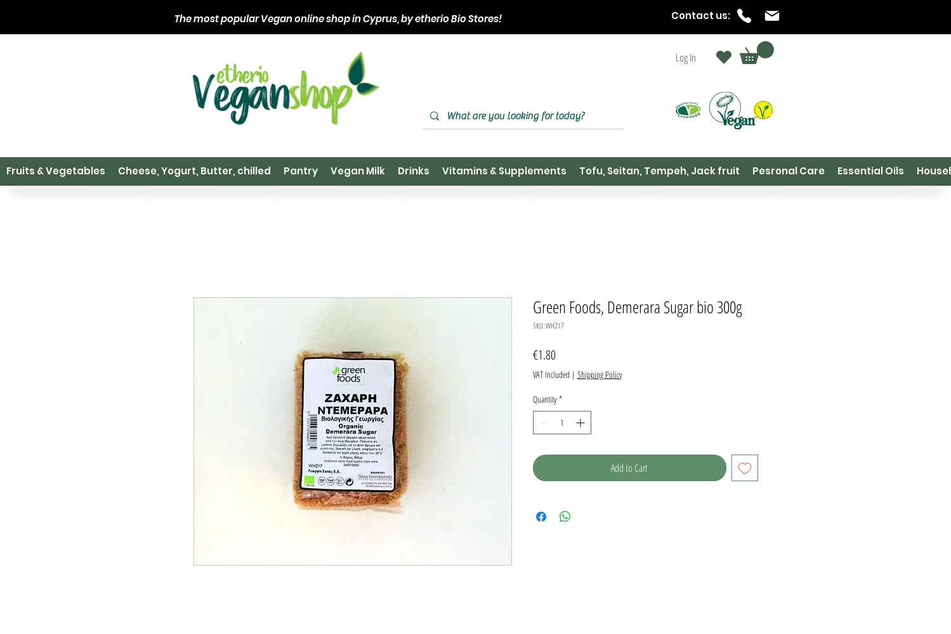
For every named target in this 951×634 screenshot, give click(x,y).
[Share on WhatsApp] (565, 516)
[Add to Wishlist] (744, 468)
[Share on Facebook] (541, 516)
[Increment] (581, 422)
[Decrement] (543, 422)
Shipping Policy (599, 374)
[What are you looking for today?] (521, 116)
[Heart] (724, 57)
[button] (757, 52)
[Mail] (772, 16)
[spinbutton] (562, 422)
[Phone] (744, 16)
